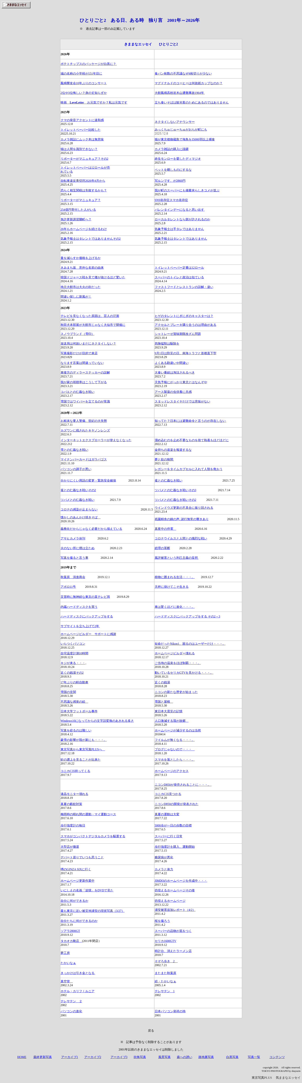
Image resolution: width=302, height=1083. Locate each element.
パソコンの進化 (71, 1011)
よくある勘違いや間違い (172, 362)
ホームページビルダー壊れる (175, 653)
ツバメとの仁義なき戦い (77, 499)
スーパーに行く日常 (168, 836)
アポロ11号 (68, 586)
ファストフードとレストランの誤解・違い (184, 287)
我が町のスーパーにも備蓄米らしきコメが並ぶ (187, 190)
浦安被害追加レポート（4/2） (175, 909)
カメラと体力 (164, 869)
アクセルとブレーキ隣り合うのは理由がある (185, 324)
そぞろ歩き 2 (166, 961)
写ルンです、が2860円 (170, 180)
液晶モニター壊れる (74, 794)
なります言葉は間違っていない (82, 362)
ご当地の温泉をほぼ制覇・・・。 (178, 663)
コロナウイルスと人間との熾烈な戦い (181, 538)
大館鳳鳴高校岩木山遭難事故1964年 (180, 92)
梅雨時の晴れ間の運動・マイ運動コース (88, 814)
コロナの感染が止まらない (79, 509)
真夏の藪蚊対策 (71, 804)
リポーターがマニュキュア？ (81, 200)
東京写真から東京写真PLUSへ (83, 749)
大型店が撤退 (70, 846)
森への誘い (184, 1057)
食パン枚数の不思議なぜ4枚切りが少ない (183, 73)
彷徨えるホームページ (170, 900)
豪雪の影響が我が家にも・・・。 (84, 740)
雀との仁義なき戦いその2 (78, 490)
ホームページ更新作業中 (77, 880)
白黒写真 (232, 1057)
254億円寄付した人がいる (78, 209)
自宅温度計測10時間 (74, 653)
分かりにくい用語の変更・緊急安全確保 (88, 480)
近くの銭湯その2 (72, 672)
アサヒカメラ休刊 (73, 538)
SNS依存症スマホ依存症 (171, 200)
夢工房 (65, 953)
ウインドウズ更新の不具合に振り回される (184, 507)
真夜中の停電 (165, 528)
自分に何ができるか (74, 900)
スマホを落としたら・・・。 (175, 759)
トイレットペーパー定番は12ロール (179, 267)
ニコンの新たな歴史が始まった (176, 692)
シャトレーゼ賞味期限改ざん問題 (178, 334)
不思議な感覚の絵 (74, 701)
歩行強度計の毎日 (73, 825)
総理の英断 (162, 548)
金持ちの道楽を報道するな (173, 449)
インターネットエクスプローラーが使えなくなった (96, 440)
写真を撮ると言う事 (74, 557)
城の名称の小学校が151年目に (81, 73)
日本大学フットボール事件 (79, 711)
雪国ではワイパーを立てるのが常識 (85, 401)
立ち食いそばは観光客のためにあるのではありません (192, 102)
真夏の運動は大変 (167, 814)
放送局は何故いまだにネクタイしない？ (88, 343)
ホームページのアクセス (172, 771)
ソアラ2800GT (70, 931)
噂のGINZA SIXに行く (76, 869)
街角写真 (140, 1057)
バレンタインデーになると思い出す (180, 209)
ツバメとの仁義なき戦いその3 (175, 490)
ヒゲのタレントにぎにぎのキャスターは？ (184, 316)
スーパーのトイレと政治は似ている (179, 277)
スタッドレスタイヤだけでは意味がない (182, 401)
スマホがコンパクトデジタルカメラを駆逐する (93, 836)
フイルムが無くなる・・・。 (175, 740)
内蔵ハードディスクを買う (79, 606)
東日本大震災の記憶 (168, 711)
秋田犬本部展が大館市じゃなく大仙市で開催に (93, 324)
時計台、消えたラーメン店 (173, 951)
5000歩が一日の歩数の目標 (173, 825)
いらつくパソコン (73, 643)
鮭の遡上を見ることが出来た (81, 759)
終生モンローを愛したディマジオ (178, 158)
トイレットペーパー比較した (81, 129)
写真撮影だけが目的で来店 (79, 353)
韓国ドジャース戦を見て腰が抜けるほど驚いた (93, 277)
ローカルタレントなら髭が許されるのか (182, 219)
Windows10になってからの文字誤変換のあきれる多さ (97, 720)
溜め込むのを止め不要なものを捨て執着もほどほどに (192, 440)
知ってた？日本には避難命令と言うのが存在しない (190, 420)
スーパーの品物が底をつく (173, 931)
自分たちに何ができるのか (79, 920)
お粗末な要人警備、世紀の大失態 (84, 420)
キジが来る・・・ (73, 663)
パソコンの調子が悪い (76, 469)
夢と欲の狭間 (164, 459)
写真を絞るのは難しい (76, 730)
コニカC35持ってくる (75, 771)
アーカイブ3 (119, 1057)
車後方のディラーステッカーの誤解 (85, 372)
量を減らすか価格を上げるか (81, 258)
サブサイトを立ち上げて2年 (80, 626)
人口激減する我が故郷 (172, 720)
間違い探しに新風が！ (76, 296)
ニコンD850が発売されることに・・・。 (183, 784)
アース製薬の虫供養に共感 (173, 391)
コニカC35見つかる (168, 794)
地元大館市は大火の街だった (81, 287)
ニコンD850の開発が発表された (177, 804)
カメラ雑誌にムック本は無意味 (82, 139)
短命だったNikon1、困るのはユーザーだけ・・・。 (190, 643)
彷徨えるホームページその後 (175, 890)
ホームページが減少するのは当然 (178, 730)
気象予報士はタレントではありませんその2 (91, 238)
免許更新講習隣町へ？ (76, 219)
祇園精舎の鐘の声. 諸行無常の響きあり (182, 519)
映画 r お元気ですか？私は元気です (94, 102)
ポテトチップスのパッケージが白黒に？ (89, 63)
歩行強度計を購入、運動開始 (175, 846)
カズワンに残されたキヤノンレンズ (85, 430)
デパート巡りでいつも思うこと (82, 857)
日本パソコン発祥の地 (170, 1011)
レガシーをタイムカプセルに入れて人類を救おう (189, 469)
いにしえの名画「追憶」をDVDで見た (87, 890)
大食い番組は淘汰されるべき (175, 372)
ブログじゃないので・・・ (175, 749)
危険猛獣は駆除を (167, 343)
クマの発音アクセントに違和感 (82, 120)
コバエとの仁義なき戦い (77, 391)
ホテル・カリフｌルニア (77, 991)
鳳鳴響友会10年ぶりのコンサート (84, 83)
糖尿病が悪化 (164, 857)
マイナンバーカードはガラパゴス (84, 459)
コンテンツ (277, 1057)
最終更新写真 (42, 1057)
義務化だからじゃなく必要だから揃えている (91, 528)
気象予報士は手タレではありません (179, 229)
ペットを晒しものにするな (173, 169)
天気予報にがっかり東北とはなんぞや (181, 382)
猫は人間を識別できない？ (79, 149)
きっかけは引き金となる (78, 973)
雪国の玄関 (68, 692)
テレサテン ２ (71, 1001)
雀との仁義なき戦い (168, 480)
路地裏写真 (206, 1057)
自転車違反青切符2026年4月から (83, 180)
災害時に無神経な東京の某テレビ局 (85, 596)
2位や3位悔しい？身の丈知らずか (84, 92)
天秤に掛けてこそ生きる (172, 586)
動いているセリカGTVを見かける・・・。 (184, 672)
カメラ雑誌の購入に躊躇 (172, 149)
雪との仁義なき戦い (74, 449)
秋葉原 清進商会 (73, 577)
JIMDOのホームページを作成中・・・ (181, 880)
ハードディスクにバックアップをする (87, 616)
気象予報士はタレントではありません (181, 238)
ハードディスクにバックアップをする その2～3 (187, 616)
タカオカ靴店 (71, 941)
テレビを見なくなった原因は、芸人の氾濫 (90, 316)
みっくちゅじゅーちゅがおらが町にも (181, 129)
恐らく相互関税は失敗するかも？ (84, 190)
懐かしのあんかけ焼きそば (81, 517)
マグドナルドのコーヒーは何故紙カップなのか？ (189, 83)
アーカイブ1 (69, 1057)
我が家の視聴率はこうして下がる (84, 382)
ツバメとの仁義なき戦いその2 (175, 499)
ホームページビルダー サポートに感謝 (88, 634)
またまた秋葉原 (165, 973)
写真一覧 (254, 1057)
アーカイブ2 (92, 1057)
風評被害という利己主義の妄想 (177, 557)
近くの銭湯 (162, 682)
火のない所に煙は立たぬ (77, 548)
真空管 (67, 981)
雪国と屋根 (164, 701)
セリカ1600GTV (165, 941)
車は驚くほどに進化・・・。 (175, 606)
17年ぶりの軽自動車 (74, 682)
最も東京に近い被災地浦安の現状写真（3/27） (93, 910)
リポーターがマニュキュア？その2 (84, 158)
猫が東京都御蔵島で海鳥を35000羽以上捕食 (185, 139)
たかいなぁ (68, 963)
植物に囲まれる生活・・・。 (175, 577)
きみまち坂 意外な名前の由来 (82, 267)
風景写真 (164, 1057)
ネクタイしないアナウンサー (175, 121)
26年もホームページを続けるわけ (84, 229)
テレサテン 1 (165, 991)
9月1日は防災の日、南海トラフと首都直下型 (185, 353)
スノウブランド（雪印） (77, 334)
